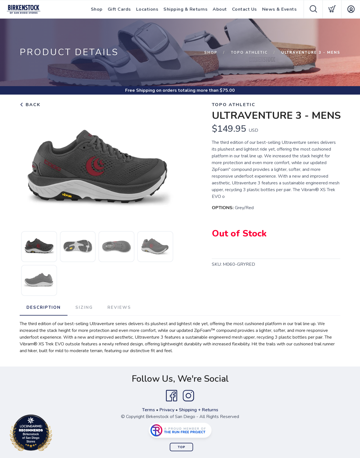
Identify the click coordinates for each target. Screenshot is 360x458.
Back (30, 105)
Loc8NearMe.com (55, 434)
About (220, 9)
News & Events (279, 9)
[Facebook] (171, 395)
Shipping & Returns (185, 9)
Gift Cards (119, 9)
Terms (148, 410)
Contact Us (244, 9)
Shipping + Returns (198, 410)
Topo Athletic (249, 52)
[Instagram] (188, 395)
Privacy (166, 410)
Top (181, 447)
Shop (97, 9)
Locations (147, 9)
